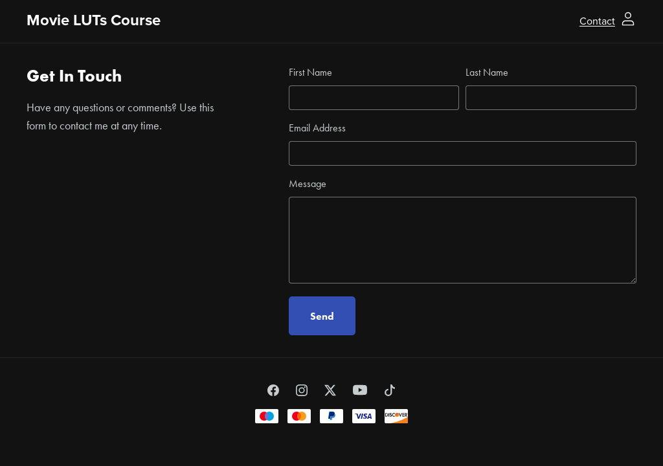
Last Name (487, 72)
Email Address (317, 128)
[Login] (628, 18)
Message (307, 183)
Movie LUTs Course (94, 20)
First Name (310, 72)
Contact (597, 20)
